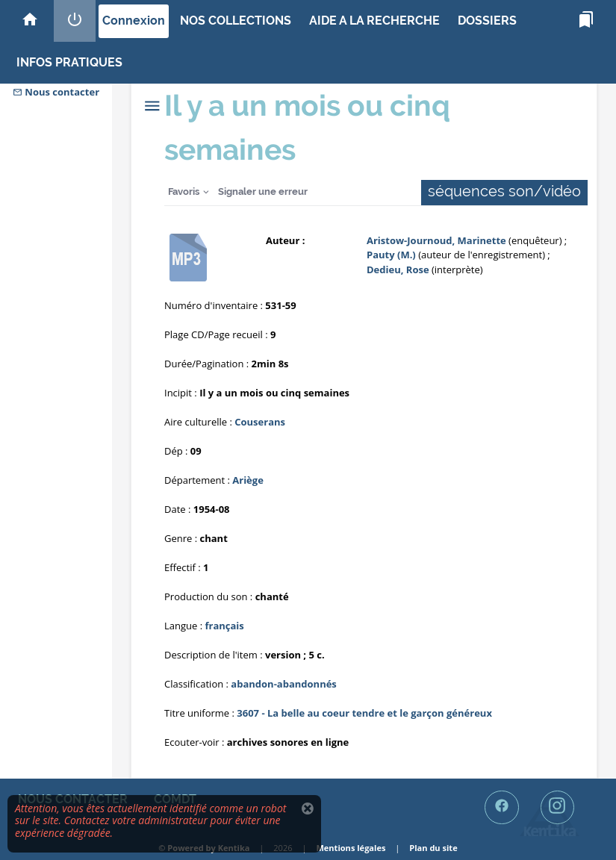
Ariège (248, 480)
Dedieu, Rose (398, 269)
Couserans (259, 422)
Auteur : (285, 240)
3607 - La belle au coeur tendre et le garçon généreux (364, 713)
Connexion (133, 20)
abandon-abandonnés (283, 684)
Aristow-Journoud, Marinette (437, 240)
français (224, 625)
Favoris (183, 191)
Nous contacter (56, 92)
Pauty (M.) (392, 254)
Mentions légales (350, 847)
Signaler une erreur (263, 191)
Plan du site (433, 847)
